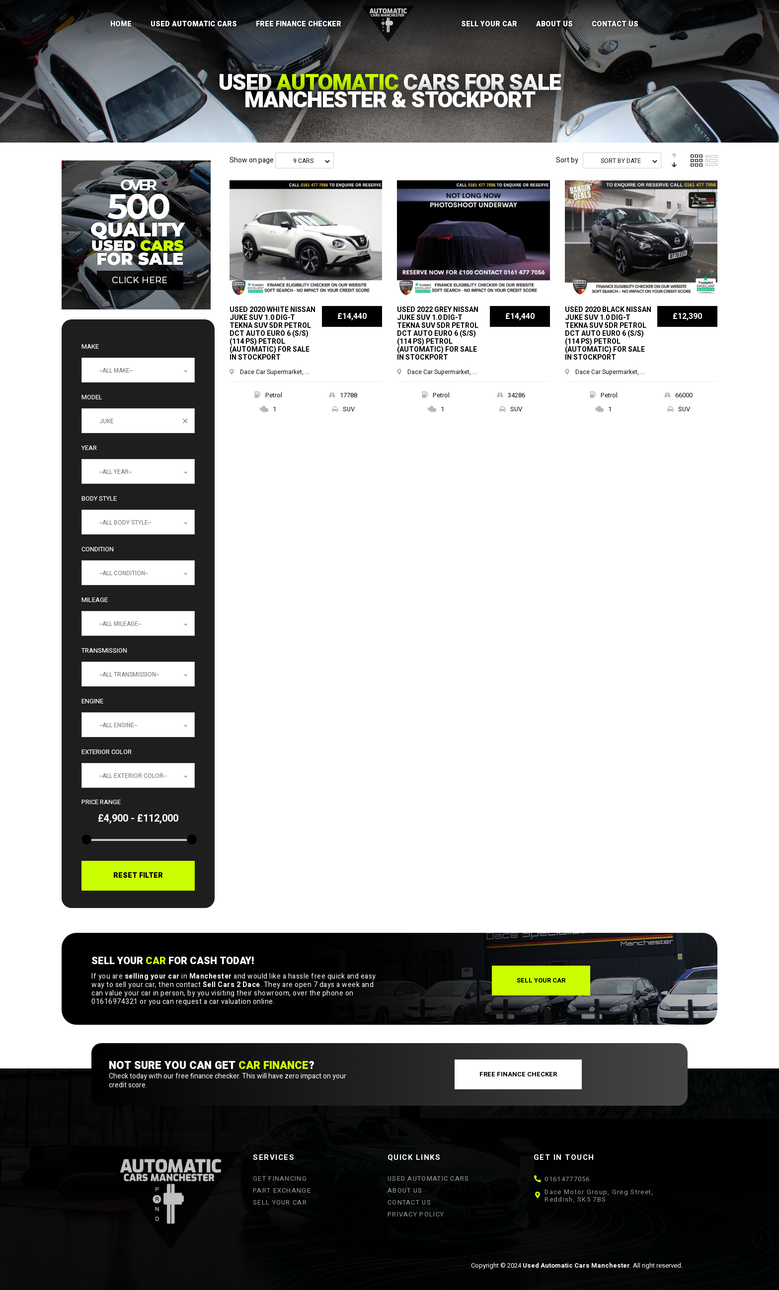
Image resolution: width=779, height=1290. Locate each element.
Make (90, 346)
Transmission (104, 650)
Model (91, 397)
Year (89, 448)
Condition (97, 549)
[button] (541, 980)
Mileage (94, 600)
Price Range (101, 802)
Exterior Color (106, 752)
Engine (92, 701)
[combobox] (138, 370)
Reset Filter (138, 875)
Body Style (99, 498)
